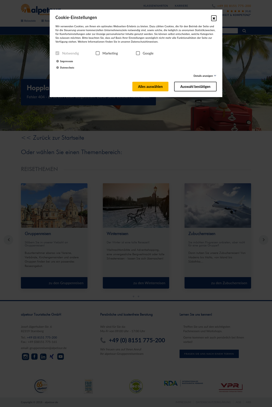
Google (145, 53)
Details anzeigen (203, 75)
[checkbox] (57, 53)
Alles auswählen (150, 86)
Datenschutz (65, 67)
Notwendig (67, 53)
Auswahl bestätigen (195, 86)
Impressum (64, 61)
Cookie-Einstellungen (76, 17)
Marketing (107, 53)
